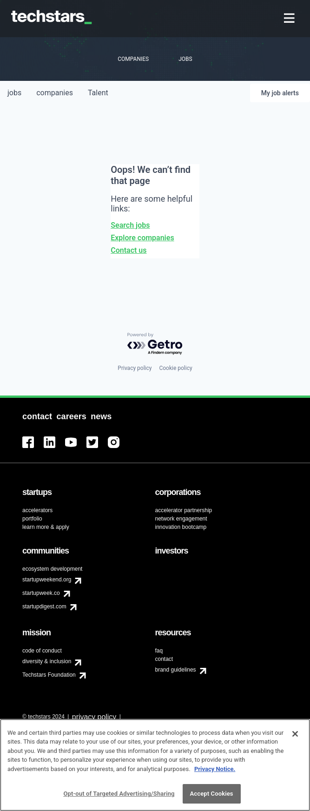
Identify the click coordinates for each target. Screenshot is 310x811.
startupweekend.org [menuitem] (46, 579)
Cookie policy (175, 368)
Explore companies (142, 237)
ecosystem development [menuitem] (52, 569)
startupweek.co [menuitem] (41, 593)
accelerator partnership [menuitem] (183, 510)
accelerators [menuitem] (37, 510)
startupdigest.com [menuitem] (44, 606)
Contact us (128, 250)
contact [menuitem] (164, 659)
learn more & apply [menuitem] (45, 527)
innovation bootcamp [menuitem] (181, 527)
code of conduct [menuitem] (42, 650)
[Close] (295, 734)
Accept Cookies (211, 793)
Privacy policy (135, 368)
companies (54, 92)
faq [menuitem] (159, 650)
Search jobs (130, 225)
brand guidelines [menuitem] (175, 669)
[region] (155, 765)
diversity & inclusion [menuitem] (46, 661)
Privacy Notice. (215, 768)
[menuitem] (290, 19)
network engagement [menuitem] (181, 518)
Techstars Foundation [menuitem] (49, 675)
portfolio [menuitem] (32, 518)
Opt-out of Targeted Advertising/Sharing (118, 793)
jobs (14, 92)
